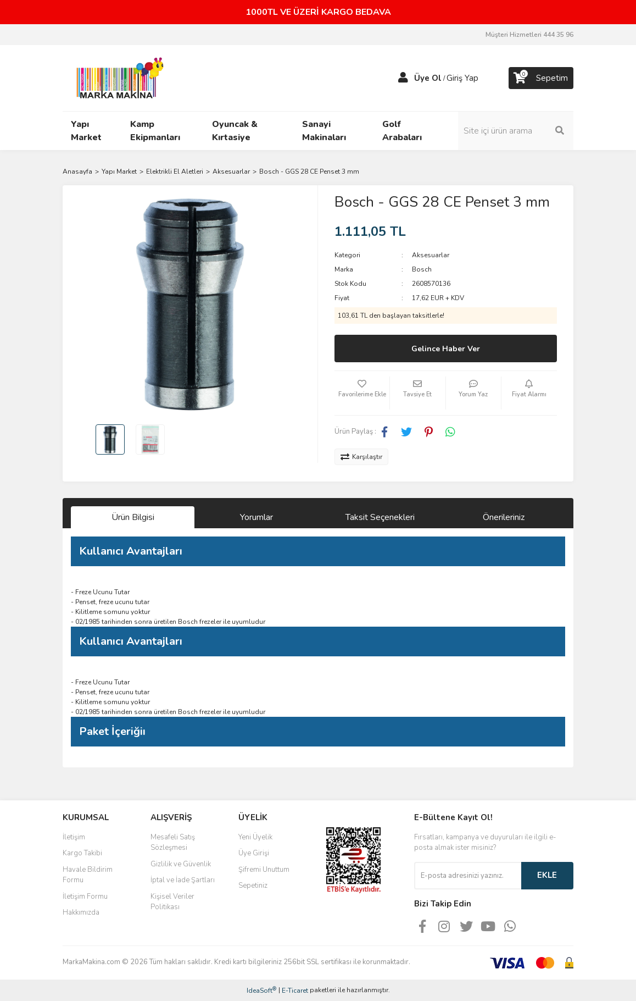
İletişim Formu (85, 897)
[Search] (515, 131)
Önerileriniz (504, 517)
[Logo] (117, 77)
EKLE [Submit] (547, 875)
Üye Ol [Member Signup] (428, 78)
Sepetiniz (252, 886)
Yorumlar (256, 517)
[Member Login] (403, 78)
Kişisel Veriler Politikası (172, 902)
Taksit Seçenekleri (380, 517)
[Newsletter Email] (467, 875)
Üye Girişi (253, 853)
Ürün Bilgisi (132, 517)
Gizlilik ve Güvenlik (180, 864)
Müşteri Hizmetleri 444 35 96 (529, 34)
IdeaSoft (261, 990)
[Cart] (541, 78)
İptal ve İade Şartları (182, 880)
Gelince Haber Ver (445, 349)
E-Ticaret (295, 990)
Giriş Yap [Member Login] (462, 78)
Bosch (422, 269)
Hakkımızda (81, 912)
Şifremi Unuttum (263, 870)
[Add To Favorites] (361, 393)
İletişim (74, 837)
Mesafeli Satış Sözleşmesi (172, 842)
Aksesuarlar (430, 255)
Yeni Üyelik (255, 837)
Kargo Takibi (82, 853)
